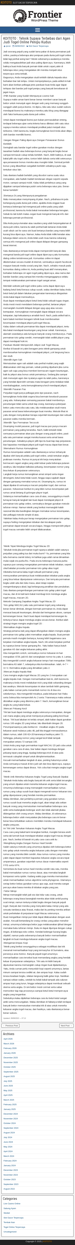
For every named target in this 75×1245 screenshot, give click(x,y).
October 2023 (10, 1179)
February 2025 (10, 1104)
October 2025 (10, 1067)
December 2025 (11, 1057)
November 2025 (11, 1062)
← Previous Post (10, 1025)
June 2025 (8, 1086)
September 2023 (11, 1184)
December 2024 (11, 1114)
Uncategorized (10, 1232)
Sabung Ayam (10, 1208)
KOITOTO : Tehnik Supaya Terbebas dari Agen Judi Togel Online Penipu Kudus (36, 40)
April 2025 (8, 1095)
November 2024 (11, 1118)
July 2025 (8, 1081)
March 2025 (9, 1100)
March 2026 (9, 1043)
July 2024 (8, 1137)
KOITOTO (6, 2)
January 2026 (10, 1053)
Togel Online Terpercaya (14, 1227)
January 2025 (10, 1109)
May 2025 (8, 1090)
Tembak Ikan (9, 1222)
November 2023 (11, 1175)
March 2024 (9, 1156)
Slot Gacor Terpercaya (39, 46)
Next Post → (66, 1025)
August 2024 (9, 1132)
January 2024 (10, 1165)
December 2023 (11, 1170)
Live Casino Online (12, 1203)
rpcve (8, 46)
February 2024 (10, 1161)
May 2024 (8, 1147)
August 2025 (9, 1076)
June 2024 (8, 1142)
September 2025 (11, 1072)
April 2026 (8, 1039)
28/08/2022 (20, 46)
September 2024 (11, 1128)
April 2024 (8, 1151)
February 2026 (10, 1048)
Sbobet (7, 1213)
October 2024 (10, 1123)
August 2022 (9, 1189)
